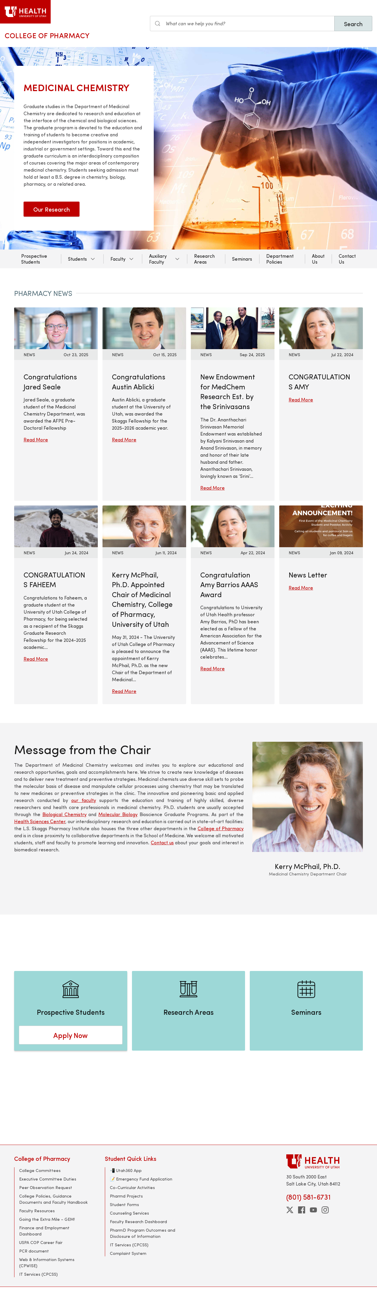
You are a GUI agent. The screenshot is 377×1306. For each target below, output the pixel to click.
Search (353, 24)
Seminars (242, 259)
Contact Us (347, 259)
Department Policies (280, 259)
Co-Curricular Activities (132, 1187)
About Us (318, 259)
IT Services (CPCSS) (38, 1274)
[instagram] (325, 1209)
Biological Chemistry (64, 814)
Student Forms (124, 1204)
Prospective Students (34, 259)
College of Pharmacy (47, 35)
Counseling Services (129, 1213)
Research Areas (204, 259)
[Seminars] (306, 1011)
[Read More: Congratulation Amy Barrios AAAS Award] (233, 525)
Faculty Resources (37, 1210)
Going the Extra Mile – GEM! (47, 1219)
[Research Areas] (188, 1011)
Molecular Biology (118, 814)
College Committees (40, 1170)
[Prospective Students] (70, 1011)
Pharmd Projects (126, 1196)
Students (77, 259)
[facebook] (301, 1209)
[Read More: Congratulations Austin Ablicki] (144, 327)
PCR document (34, 1251)
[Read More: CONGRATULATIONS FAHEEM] (56, 525)
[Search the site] (242, 23)
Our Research (51, 209)
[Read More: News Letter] (321, 525)
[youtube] (313, 1209)
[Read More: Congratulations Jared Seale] (56, 327)
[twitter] (289, 1209)
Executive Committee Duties (47, 1179)
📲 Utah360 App (126, 1170)
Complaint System (128, 1253)
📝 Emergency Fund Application (141, 1179)
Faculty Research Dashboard (138, 1221)
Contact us (162, 842)
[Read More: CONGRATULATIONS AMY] (321, 327)
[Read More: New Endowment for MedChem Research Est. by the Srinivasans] (233, 327)
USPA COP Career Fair (40, 1242)
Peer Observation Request (45, 1187)
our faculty (83, 800)
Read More (36, 439)
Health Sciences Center (39, 821)
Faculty (117, 259)
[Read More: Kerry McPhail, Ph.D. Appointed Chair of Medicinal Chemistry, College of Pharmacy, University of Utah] (144, 525)
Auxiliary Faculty (158, 259)
